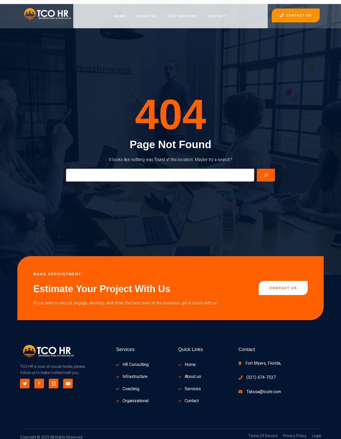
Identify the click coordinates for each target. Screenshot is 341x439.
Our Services (182, 12)
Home (120, 12)
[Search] (266, 170)
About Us (146, 12)
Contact (217, 12)
